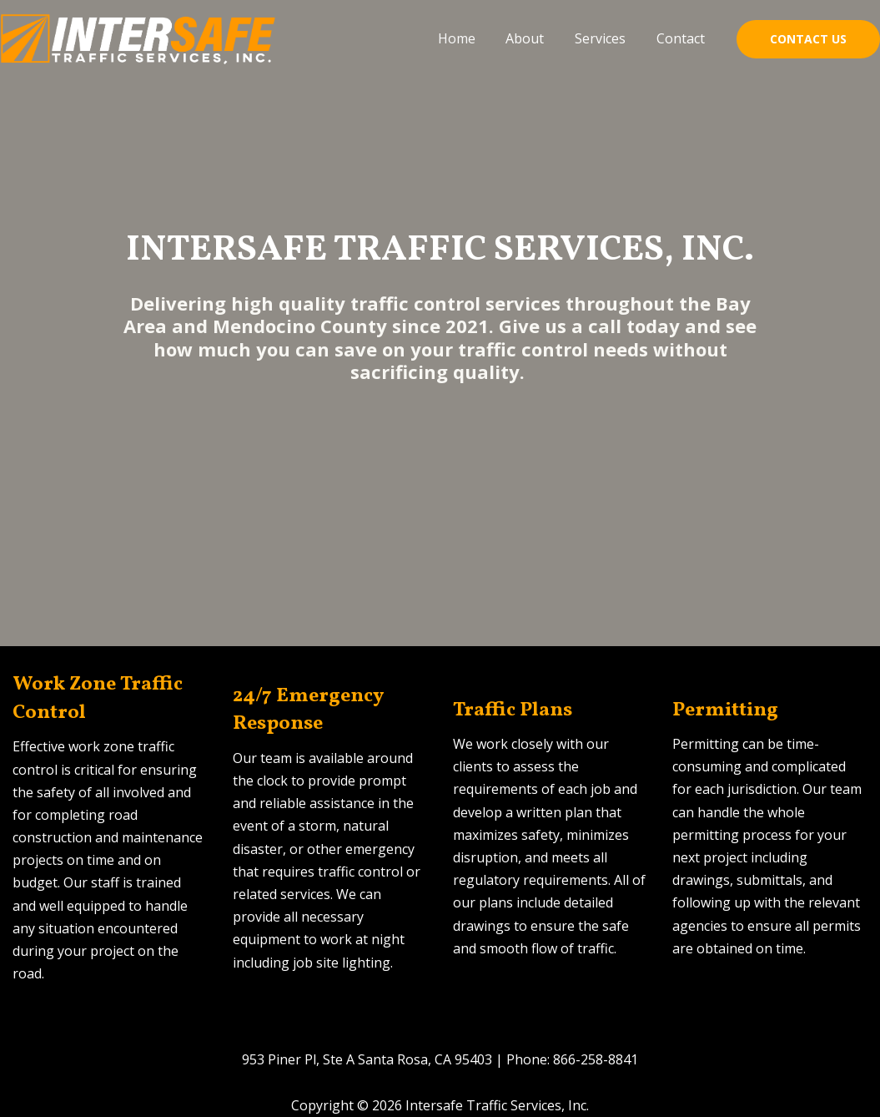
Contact (682, 38)
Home (470, 38)
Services (606, 38)
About (534, 38)
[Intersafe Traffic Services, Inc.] (139, 37)
